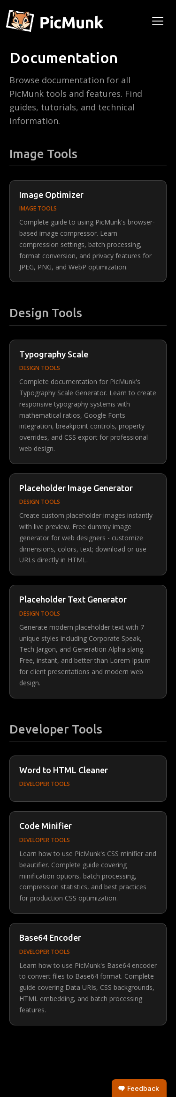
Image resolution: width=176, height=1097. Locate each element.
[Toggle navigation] (157, 21)
